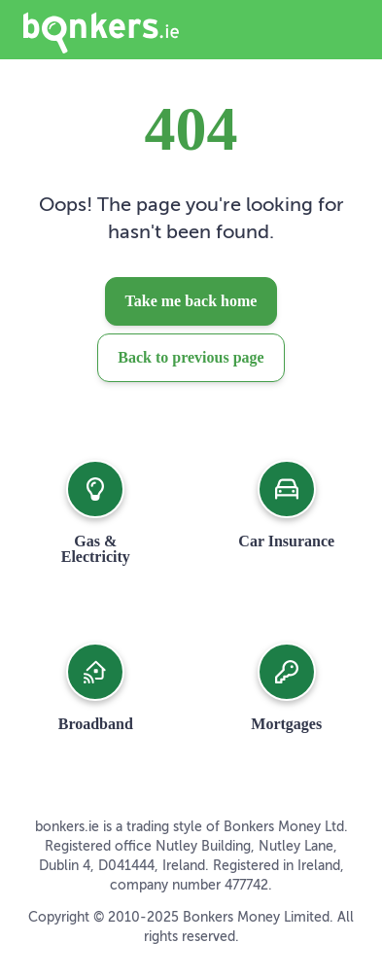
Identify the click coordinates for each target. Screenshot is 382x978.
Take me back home (191, 301)
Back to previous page (190, 357)
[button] (95, 512)
